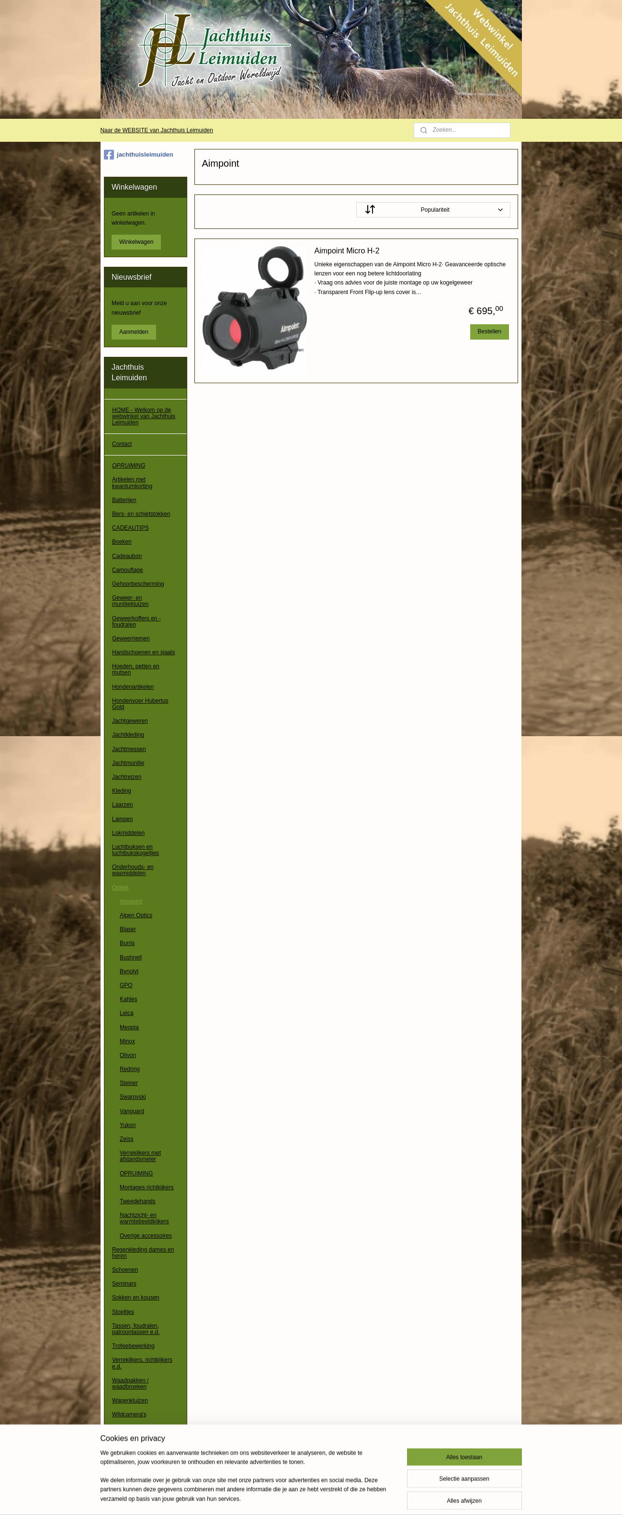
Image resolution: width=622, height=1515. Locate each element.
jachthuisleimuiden (138, 154)
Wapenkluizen (130, 1400)
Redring (130, 1069)
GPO (126, 985)
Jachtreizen (126, 777)
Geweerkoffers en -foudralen (136, 621)
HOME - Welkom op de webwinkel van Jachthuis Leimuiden (143, 416)
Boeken (122, 541)
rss (306, 1497)
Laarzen (122, 804)
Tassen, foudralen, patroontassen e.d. (135, 1328)
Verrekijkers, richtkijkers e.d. (142, 1362)
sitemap (289, 1497)
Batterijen (124, 500)
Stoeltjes (123, 1312)
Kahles (128, 999)
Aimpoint (131, 901)
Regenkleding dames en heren (143, 1252)
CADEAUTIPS (130, 527)
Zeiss (127, 1139)
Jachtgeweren (130, 721)
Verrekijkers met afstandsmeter (140, 1156)
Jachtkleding (128, 734)
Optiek (120, 887)
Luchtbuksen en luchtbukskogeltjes (135, 849)
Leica (127, 1013)
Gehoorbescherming (138, 584)
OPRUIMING (128, 465)
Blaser (128, 929)
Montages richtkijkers (147, 1187)
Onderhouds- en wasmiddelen (133, 870)
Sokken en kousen (135, 1297)
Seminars (124, 1283)
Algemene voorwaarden (142, 1450)
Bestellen (489, 331)
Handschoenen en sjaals (143, 652)
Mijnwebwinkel (412, 1497)
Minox (127, 1041)
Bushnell (131, 957)
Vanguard (132, 1111)
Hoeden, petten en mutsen (135, 669)
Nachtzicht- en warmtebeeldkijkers (144, 1218)
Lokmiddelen (128, 833)
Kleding (121, 790)
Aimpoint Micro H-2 (347, 251)
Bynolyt (129, 971)
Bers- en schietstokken (141, 514)
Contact (122, 444)
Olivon (128, 1055)
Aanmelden (133, 332)
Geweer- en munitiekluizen (130, 600)
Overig (120, 1428)
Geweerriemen (131, 638)
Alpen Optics (136, 915)
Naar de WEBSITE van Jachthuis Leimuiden (156, 130)
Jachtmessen (129, 749)
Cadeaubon (127, 556)
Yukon (128, 1125)
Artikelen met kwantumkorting (132, 482)
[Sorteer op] (433, 210)
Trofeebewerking (133, 1346)
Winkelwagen (136, 242)
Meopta (129, 1027)
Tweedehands (138, 1201)
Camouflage (127, 570)
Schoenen (125, 1269)
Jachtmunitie (128, 763)
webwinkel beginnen (338, 1497)
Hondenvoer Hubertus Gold (140, 703)
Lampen (122, 819)
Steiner (129, 1083)
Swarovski (133, 1097)
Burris (127, 943)
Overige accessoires (146, 1235)
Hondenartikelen (133, 686)
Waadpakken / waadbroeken (130, 1383)
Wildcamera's (129, 1414)
